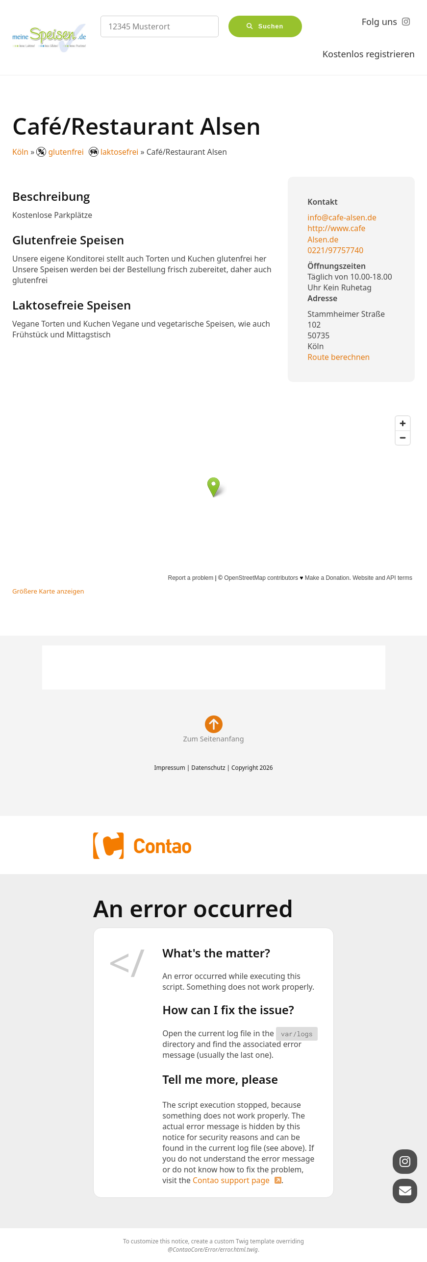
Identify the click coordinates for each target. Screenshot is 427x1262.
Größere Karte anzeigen (48, 591)
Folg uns (379, 21)
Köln (20, 151)
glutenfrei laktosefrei (88, 151)
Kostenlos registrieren (369, 54)
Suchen (271, 26)
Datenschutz (208, 767)
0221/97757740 (335, 250)
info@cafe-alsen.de (342, 217)
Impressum (169, 767)
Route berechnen (338, 357)
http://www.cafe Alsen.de (336, 233)
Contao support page (231, 1180)
